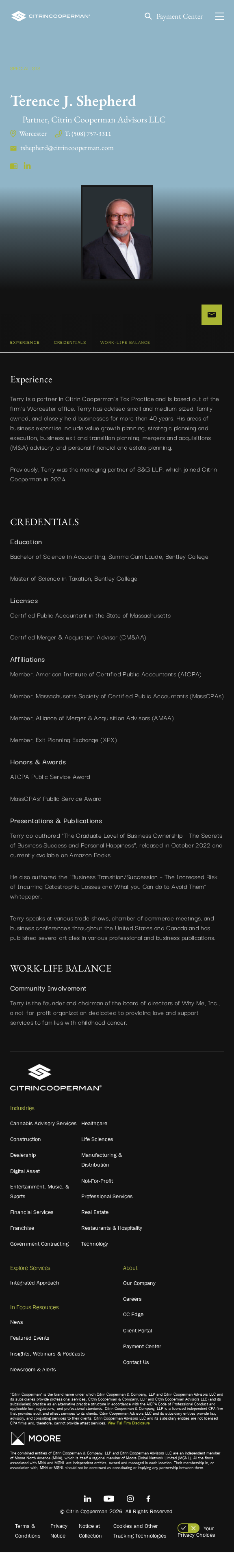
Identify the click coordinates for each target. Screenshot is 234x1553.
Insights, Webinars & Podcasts (47, 1354)
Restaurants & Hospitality (111, 1229)
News (16, 1323)
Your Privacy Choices (196, 1532)
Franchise (22, 1229)
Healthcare (94, 1124)
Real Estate (94, 1213)
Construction (25, 1140)
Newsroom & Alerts (33, 1370)
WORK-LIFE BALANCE (125, 342)
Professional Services (107, 1197)
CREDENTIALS (70, 342)
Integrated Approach (34, 1284)
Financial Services (32, 1213)
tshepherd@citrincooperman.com (67, 147)
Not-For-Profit (97, 1182)
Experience (25, 342)
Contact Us (136, 1363)
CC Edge (133, 1315)
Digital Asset (25, 1172)
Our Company (139, 1284)
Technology (94, 1245)
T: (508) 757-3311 (88, 133)
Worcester (33, 133)
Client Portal (137, 1331)
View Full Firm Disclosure (129, 1424)
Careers (132, 1300)
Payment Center (179, 16)
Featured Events (30, 1339)
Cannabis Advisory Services (43, 1124)
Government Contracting (39, 1245)
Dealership (23, 1156)
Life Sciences (97, 1140)
